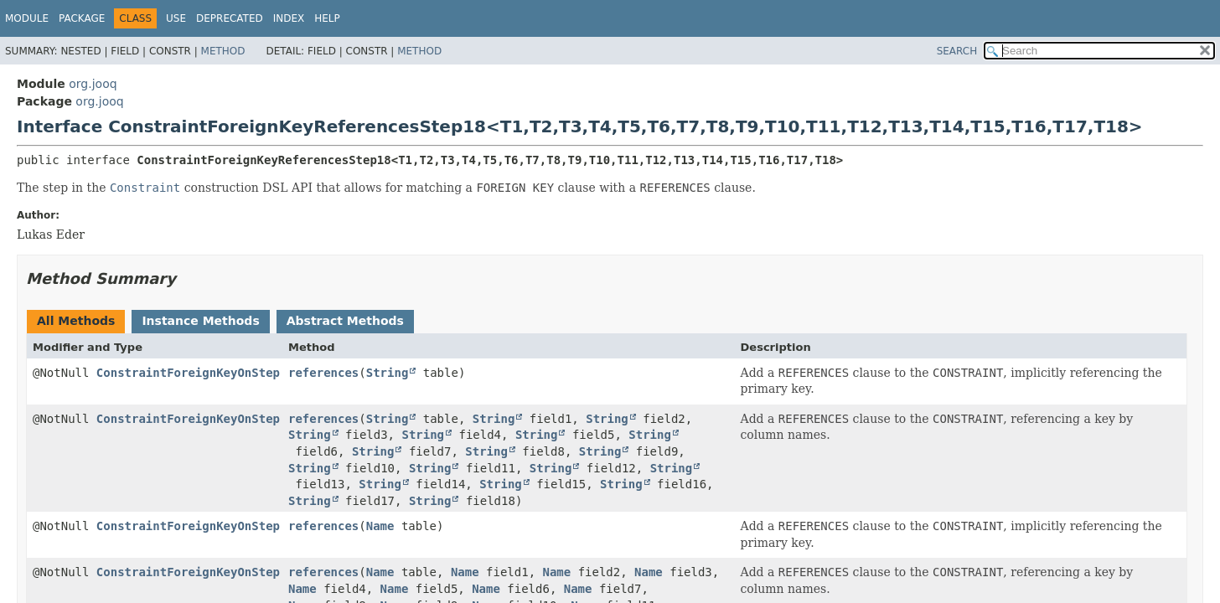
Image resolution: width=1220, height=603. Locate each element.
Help (327, 18)
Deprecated (229, 18)
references (323, 372)
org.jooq (92, 83)
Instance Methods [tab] (200, 320)
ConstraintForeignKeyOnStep (188, 372)
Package (82, 18)
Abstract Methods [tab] (345, 320)
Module (27, 18)
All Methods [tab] (76, 320)
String (387, 372)
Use (176, 18)
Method (223, 51)
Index (289, 18)
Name (380, 526)
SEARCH (957, 51)
